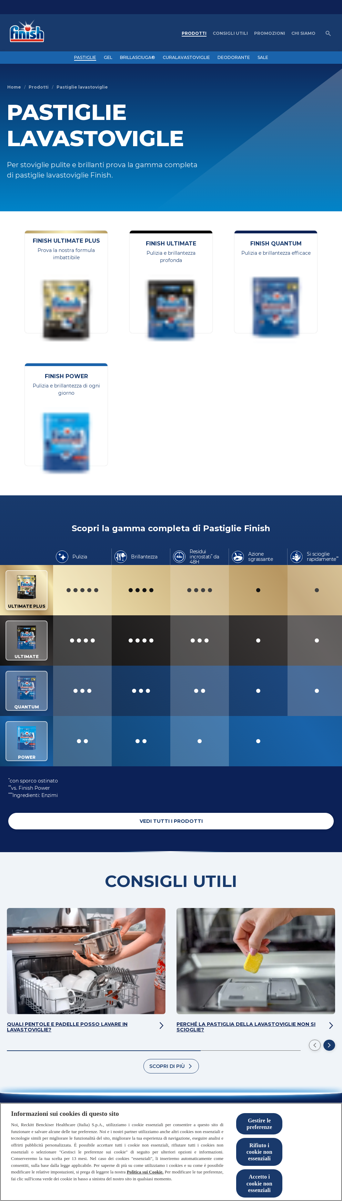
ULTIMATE (26, 640)
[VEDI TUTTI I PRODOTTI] (171, 821)
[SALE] (263, 57)
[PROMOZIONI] (269, 33)
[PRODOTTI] (194, 33)
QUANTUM (26, 691)
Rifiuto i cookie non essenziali (259, 1151)
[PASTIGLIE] (85, 57)
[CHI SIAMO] (303, 33)
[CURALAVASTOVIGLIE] (186, 57)
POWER (26, 741)
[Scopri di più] (171, 1066)
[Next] (329, 1045)
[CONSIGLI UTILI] (230, 33)
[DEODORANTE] (233, 57)
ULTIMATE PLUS (26, 590)
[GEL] (108, 57)
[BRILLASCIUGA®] (137, 57)
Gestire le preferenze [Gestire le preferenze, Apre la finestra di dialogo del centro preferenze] (259, 1124)
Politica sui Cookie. (145, 1171)
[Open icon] (328, 33)
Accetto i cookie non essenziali (259, 1183)
